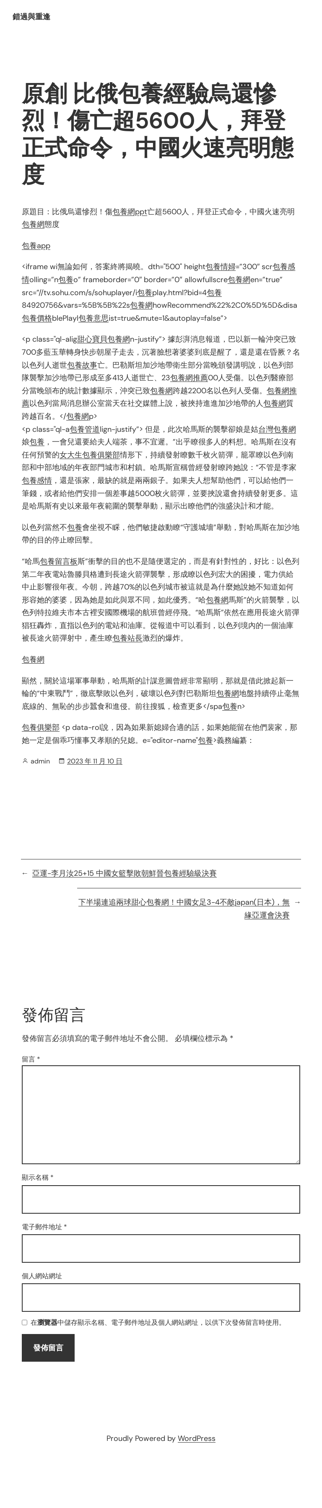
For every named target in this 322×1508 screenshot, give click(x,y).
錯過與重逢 (31, 17)
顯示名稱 (38, 1177)
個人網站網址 (42, 1276)
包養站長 (127, 638)
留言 (31, 1059)
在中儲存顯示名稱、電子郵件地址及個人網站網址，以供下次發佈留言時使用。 (158, 1322)
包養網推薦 (189, 378)
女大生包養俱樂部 (90, 455)
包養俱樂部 (41, 727)
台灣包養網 (277, 429)
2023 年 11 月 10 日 (94, 761)
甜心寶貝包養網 (103, 339)
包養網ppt (129, 212)
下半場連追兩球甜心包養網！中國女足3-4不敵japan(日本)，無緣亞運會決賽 (184, 908)
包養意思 (93, 318)
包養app (36, 246)
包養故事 (82, 365)
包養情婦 (220, 267)
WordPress (197, 1438)
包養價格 (37, 318)
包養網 (33, 224)
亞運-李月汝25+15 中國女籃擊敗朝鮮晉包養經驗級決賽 (124, 873)
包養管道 (85, 429)
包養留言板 (59, 561)
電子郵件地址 (44, 1226)
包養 (65, 280)
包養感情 (37, 480)
